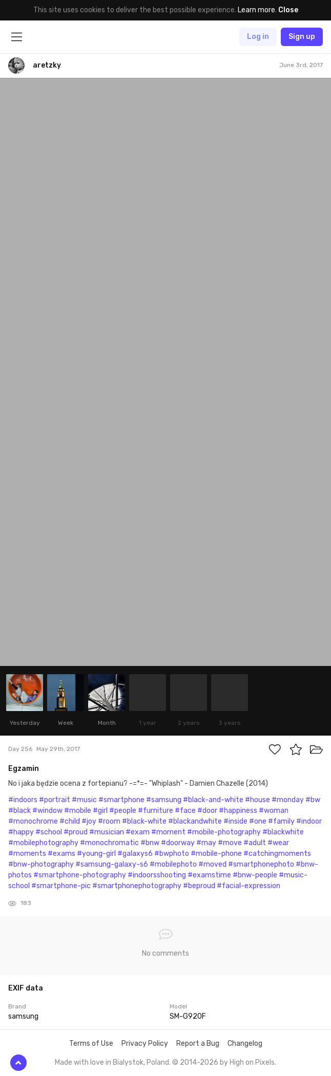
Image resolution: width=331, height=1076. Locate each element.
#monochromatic (109, 842)
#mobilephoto (173, 864)
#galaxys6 (135, 853)
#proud (76, 832)
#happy (21, 832)
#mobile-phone (216, 853)
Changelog (244, 1043)
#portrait (54, 799)
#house (257, 799)
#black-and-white (213, 799)
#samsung (163, 799)
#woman (273, 810)
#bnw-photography (41, 864)
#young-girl (96, 853)
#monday (288, 799)
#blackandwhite (195, 821)
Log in (258, 36)
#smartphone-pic (61, 885)
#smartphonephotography (136, 885)
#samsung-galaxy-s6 (111, 864)
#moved (212, 864)
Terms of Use (91, 1043)
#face (185, 810)
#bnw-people (255, 875)
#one (257, 821)
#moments (27, 853)
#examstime (209, 875)
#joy (88, 821)
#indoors (22, 799)
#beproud (199, 885)
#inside (235, 821)
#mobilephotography (43, 842)
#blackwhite (283, 832)
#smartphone (121, 799)
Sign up (301, 36)
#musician (106, 832)
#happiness (238, 810)
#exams (61, 853)
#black (19, 810)
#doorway (178, 842)
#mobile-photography (224, 832)
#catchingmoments (277, 853)
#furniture (155, 810)
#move (230, 842)
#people (122, 810)
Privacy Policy (144, 1043)
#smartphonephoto (261, 864)
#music (84, 799)
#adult (254, 842)
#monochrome (33, 821)
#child (69, 821)
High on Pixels (252, 1062)
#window (47, 810)
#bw (312, 799)
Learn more (256, 10)
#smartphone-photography (79, 875)
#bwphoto (171, 853)
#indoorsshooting (157, 875)
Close (288, 10)
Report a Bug (197, 1043)
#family (281, 821)
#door (207, 810)
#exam (138, 832)
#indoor (309, 821)
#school (48, 832)
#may (206, 842)
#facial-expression (248, 885)
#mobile (77, 810)
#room (109, 821)
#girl (100, 810)
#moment (168, 832)
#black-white (144, 821)
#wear (278, 842)
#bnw (149, 842)
